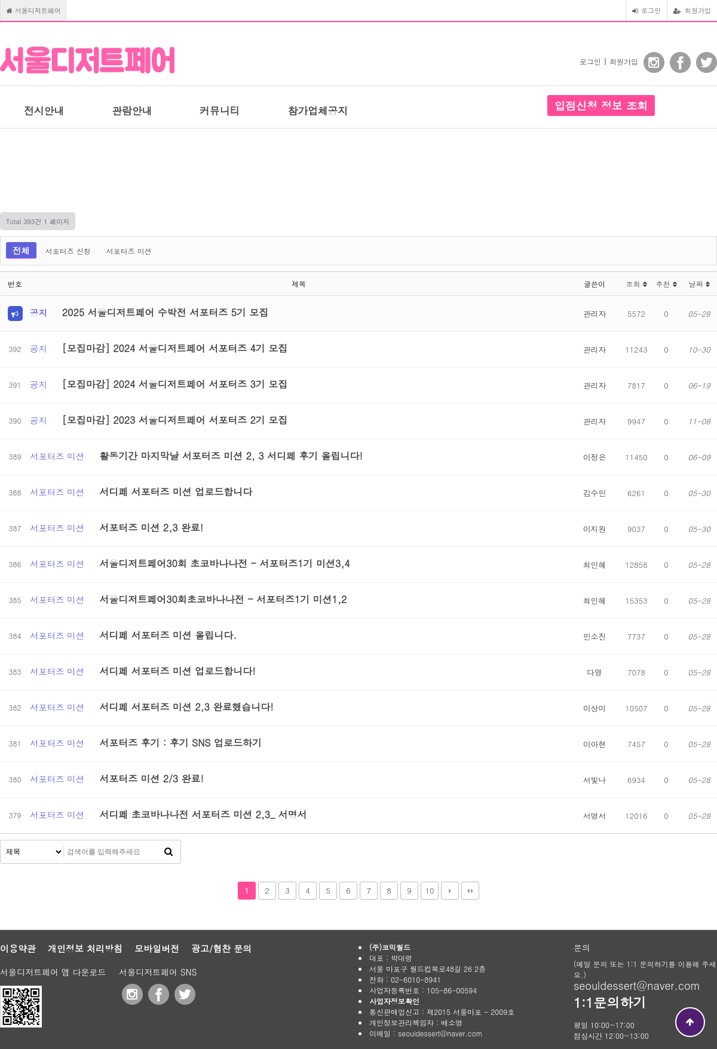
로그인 (646, 10)
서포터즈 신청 (68, 251)
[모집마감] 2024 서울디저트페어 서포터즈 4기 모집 (174, 348)
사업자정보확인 (394, 1001)
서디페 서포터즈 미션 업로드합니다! (177, 671)
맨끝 (470, 891)
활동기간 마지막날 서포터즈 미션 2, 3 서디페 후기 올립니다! (231, 456)
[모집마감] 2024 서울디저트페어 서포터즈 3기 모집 (174, 384)
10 (429, 890)
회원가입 (692, 10)
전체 (21, 250)
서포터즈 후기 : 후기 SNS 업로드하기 (180, 743)
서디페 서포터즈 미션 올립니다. (168, 635)
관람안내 (132, 110)
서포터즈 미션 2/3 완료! (151, 778)
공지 (38, 313)
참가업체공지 (317, 110)
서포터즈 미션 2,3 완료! (151, 527)
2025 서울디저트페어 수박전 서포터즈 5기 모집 (165, 312)
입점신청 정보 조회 (601, 105)
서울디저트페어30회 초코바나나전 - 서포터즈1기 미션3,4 (224, 563)
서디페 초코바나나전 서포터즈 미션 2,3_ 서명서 (203, 814)
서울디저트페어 (34, 10)
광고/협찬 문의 (221, 948)
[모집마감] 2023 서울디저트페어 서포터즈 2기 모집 (174, 420)
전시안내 (44, 110)
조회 (636, 284)
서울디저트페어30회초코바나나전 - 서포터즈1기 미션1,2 (223, 599)
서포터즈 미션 (129, 251)
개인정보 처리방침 (85, 948)
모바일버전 (156, 948)
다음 (450, 891)
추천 (665, 284)
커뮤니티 (220, 110)
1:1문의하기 (610, 1002)
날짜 (698, 284)
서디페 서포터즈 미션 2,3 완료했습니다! (186, 707)
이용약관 (18, 948)
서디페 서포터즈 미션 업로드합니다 (175, 491)
